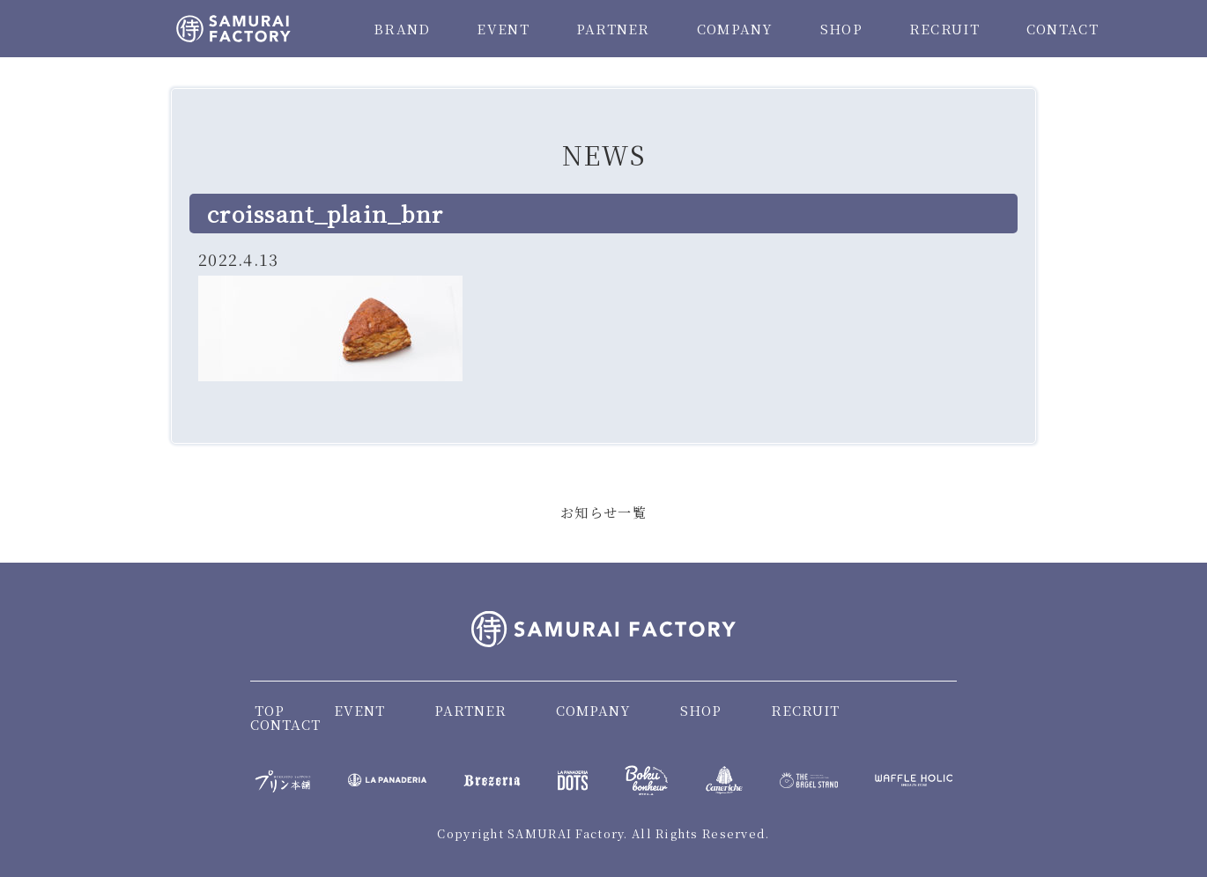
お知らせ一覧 (603, 512)
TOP (270, 710)
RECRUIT (944, 28)
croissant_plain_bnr (325, 213)
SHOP (841, 28)
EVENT (503, 28)
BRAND (402, 28)
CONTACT (1062, 28)
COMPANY (735, 28)
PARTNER (613, 28)
